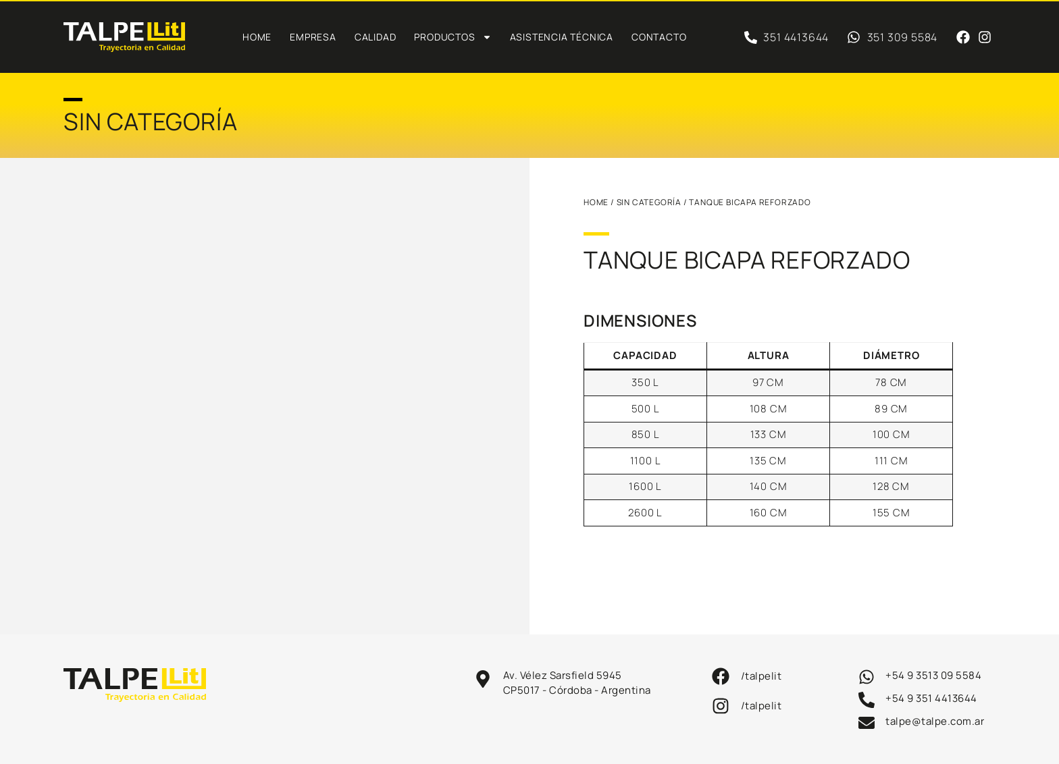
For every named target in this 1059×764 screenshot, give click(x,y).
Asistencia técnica (561, 36)
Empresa (313, 36)
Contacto (658, 36)
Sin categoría (649, 202)
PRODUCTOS (452, 37)
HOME (596, 202)
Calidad (375, 36)
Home (257, 36)
